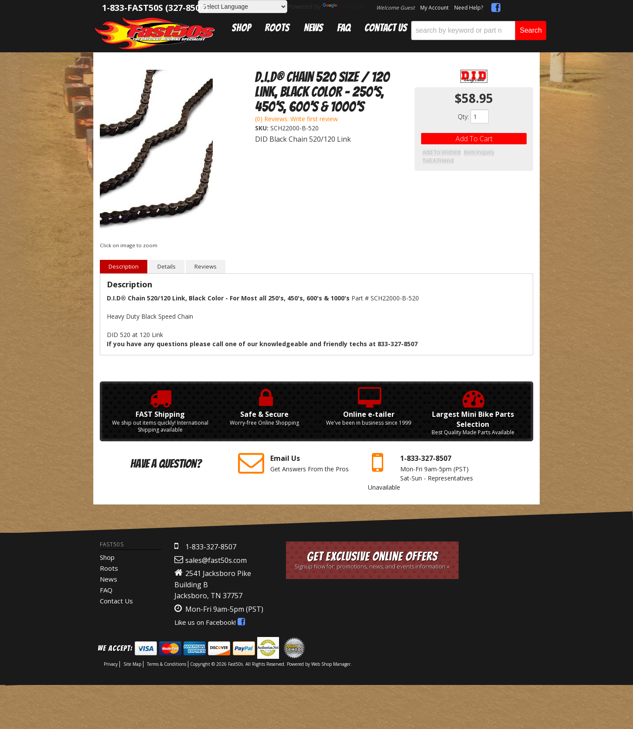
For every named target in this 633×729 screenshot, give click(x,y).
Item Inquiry (476, 153)
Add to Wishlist (440, 153)
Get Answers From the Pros (296, 463)
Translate (344, 6)
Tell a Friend (509, 153)
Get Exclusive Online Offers (372, 560)
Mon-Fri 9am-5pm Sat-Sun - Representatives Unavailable (426, 470)
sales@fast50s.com (216, 560)
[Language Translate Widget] (242, 6)
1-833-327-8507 (210, 547)
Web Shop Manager (331, 664)
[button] (478, 30)
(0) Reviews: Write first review (296, 119)
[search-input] (463, 30)
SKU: (262, 128)
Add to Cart (474, 138)
